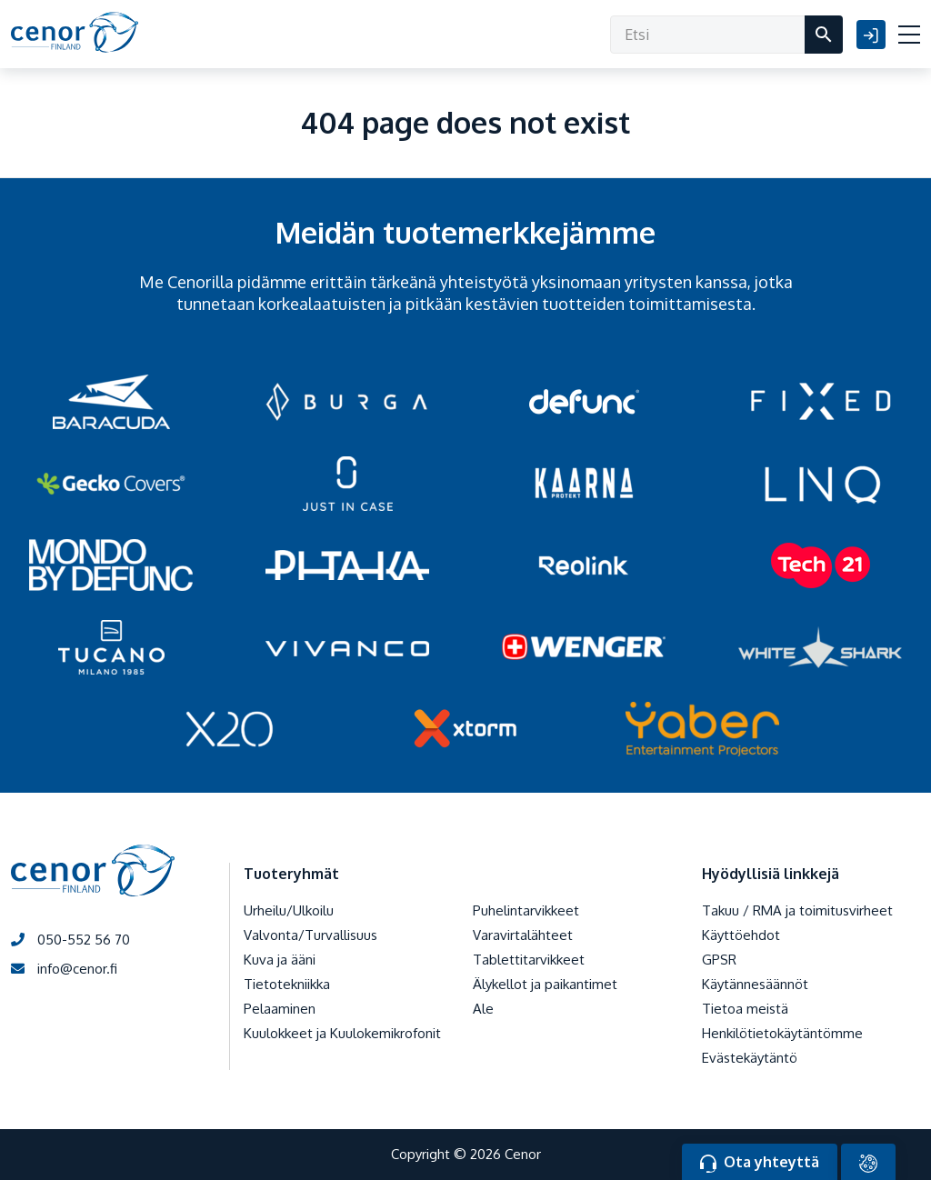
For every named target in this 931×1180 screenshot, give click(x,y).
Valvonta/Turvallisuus (310, 935)
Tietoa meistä (745, 1008)
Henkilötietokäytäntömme (782, 1033)
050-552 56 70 (70, 939)
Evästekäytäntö (749, 1057)
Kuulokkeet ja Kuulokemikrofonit (342, 1033)
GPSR (719, 959)
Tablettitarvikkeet (529, 959)
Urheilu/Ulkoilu (289, 910)
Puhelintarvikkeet (526, 910)
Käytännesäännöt (755, 984)
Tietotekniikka (287, 984)
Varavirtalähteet (523, 935)
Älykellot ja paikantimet (545, 984)
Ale (483, 1008)
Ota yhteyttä (759, 1163)
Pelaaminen (279, 1008)
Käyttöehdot (741, 935)
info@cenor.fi (64, 968)
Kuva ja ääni (279, 959)
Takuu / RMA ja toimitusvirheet (797, 910)
